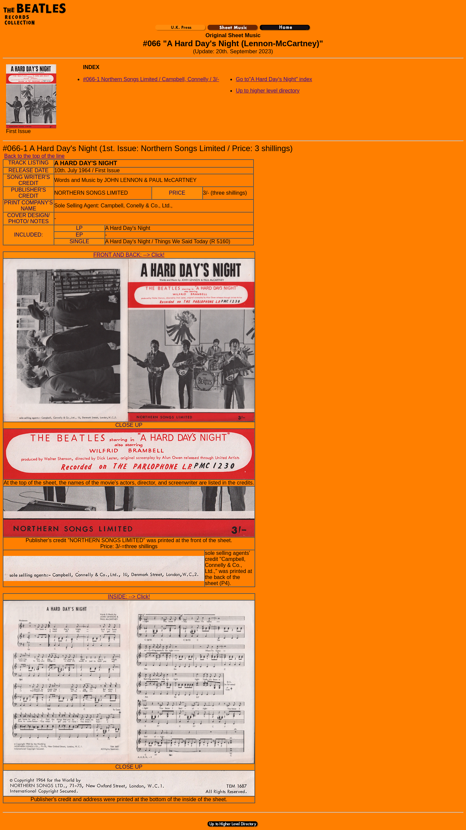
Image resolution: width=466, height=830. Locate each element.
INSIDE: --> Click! (129, 596)
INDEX (91, 67)
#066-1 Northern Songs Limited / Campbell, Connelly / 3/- (151, 79)
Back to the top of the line (34, 156)
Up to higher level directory (267, 90)
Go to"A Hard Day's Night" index (274, 79)
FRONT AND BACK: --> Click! (129, 255)
